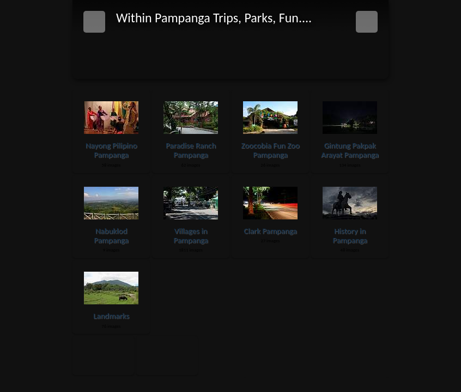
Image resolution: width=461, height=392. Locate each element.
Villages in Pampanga (190, 235)
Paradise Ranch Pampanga (191, 150)
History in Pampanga (349, 235)
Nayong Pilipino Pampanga (111, 150)
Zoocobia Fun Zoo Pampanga (270, 150)
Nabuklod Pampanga (111, 235)
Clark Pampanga (270, 231)
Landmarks (111, 316)
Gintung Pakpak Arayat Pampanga (350, 150)
